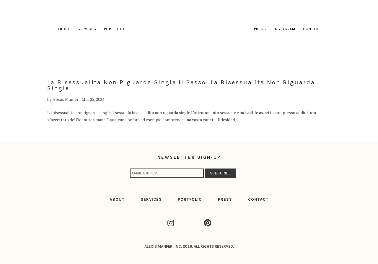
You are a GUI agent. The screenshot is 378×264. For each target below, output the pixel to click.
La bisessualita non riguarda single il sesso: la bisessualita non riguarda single (181, 85)
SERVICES (151, 199)
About (64, 29)
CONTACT (258, 199)
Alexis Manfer (66, 99)
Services (87, 29)
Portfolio (114, 29)
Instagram (284, 29)
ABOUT (117, 199)
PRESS (225, 199)
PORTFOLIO (190, 199)
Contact (311, 29)
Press (260, 29)
